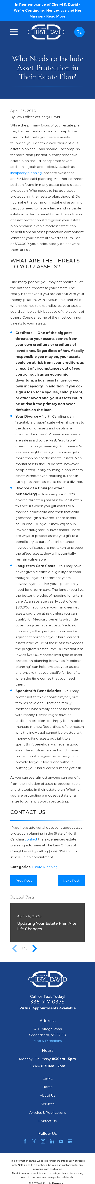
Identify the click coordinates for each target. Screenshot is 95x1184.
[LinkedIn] (52, 1141)
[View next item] (35, 948)
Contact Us (47, 1121)
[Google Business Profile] (70, 1141)
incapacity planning (26, 173)
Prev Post (23, 880)
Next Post (71, 880)
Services (47, 1104)
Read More (56, 16)
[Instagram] (43, 1141)
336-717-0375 (47, 1002)
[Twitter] (34, 1141)
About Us (47, 1095)
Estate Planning (45, 867)
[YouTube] (61, 1141)
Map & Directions (48, 1041)
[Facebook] (25, 1141)
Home (47, 1087)
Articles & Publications (47, 1113)
